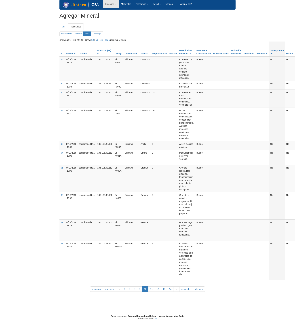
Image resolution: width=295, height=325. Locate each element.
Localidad (249, 53)
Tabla (88, 34)
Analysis (78, 34)
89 (62, 83)
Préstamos (142, 4)
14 (170, 289)
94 (62, 153)
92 (62, 110)
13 (164, 289)
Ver (63, 26)
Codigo (118, 53)
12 (158, 289)
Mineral (144, 53)
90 (62, 92)
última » (199, 289)
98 (62, 243)
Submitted (71, 53)
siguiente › (186, 289)
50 (96, 40)
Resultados (77, 27)
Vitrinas (170, 4)
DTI (156, 318)
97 (62, 222)
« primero (96, 289)
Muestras (110, 4)
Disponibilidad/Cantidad (164, 53)
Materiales (126, 4)
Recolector (262, 53)
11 (151, 289)
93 (62, 144)
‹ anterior (109, 289)
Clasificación (131, 53)
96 (62, 195)
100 (101, 40)
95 (62, 168)
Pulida (289, 53)
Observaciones (221, 53)
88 (62, 59)
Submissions (66, 34)
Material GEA (185, 4)
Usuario (83, 53)
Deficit (157, 4)
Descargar (97, 34)
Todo (107, 40)
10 (92, 40)
